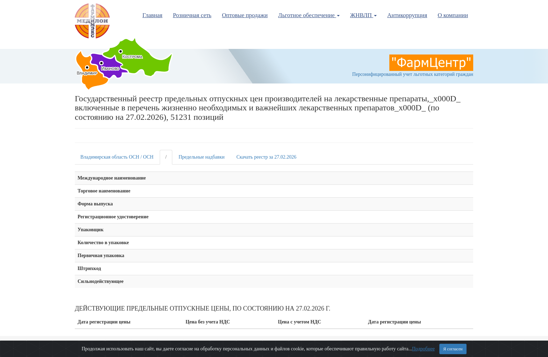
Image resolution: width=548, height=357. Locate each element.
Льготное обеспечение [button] (309, 15)
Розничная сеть (192, 15)
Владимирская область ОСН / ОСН (116, 157)
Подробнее (423, 348)
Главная (153, 15)
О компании (453, 15)
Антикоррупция (407, 15)
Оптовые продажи (245, 15)
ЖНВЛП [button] (363, 15)
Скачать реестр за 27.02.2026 (266, 157)
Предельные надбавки (202, 157)
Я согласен (452, 349)
